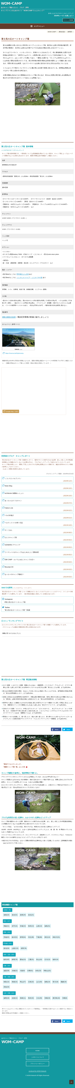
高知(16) (6, 987)
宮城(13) (23, 926)
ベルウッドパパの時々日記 (38, 524)
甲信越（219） (8, 943)
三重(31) (31, 959)
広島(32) (31, 982)
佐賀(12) (14, 998)
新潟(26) (6, 948)
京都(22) (14, 970)
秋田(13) (31, 926)
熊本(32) (31, 998)
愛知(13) (23, 959)
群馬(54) (23, 937)
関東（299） (7, 932)
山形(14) (39, 926)
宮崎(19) (47, 998)
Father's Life (38, 509)
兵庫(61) (30, 970)
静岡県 (70, 32)
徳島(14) (47, 982)
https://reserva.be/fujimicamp (14, 353)
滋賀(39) (6, 970)
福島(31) (47, 926)
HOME (37, 1050)
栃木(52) (14, 937)
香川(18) (55, 982)
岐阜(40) (6, 959)
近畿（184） (7, 965)
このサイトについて (37, 1057)
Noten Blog (38, 487)
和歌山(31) (47, 970)
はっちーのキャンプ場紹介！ (38, 576)
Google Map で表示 (12, 411)
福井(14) (55, 959)
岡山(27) (23, 982)
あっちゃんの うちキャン (38, 502)
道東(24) (23, 915)
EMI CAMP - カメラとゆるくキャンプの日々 (38, 561)
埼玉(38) (31, 937)
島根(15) (14, 982)
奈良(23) (38, 970)
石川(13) (47, 959)
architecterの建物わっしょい (38, 494)
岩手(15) (14, 926)
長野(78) (23, 948)
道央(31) (14, 915)
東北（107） (7, 921)
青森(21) (6, 926)
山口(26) (39, 982)
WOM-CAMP (52, 32)
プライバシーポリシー (37, 1063)
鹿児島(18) (56, 998)
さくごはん (38, 531)
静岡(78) (14, 959)
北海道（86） (8, 910)
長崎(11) (23, 998)
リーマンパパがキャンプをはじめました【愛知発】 (38, 553)
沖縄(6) (64, 998)
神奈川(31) (56, 937)
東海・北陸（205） (9, 954)
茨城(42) (6, 937)
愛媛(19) (63, 982)
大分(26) (39, 998)
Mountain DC (38, 568)
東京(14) (47, 937)
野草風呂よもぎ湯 (23, 274)
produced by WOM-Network (37, 1071)
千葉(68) (39, 937)
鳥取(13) (6, 982)
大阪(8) (22, 970)
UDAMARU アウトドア (38, 546)
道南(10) (6, 915)
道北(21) (31, 915)
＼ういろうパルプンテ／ (38, 480)
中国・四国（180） (9, 977)
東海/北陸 (62, 32)
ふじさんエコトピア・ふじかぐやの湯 (29, 277)
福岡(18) (6, 998)
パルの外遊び (38, 517)
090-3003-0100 (9, 317)
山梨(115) (15, 948)
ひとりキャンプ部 (38, 539)
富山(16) (39, 959)
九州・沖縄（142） (9, 993)
